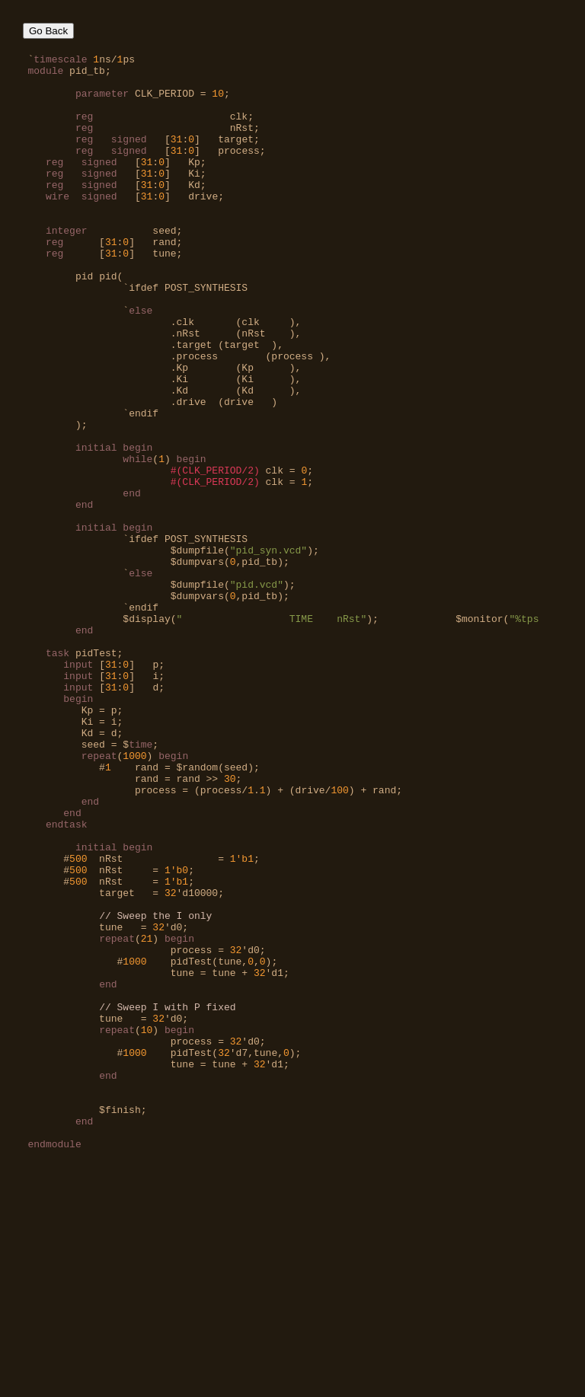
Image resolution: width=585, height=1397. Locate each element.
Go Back (48, 31)
